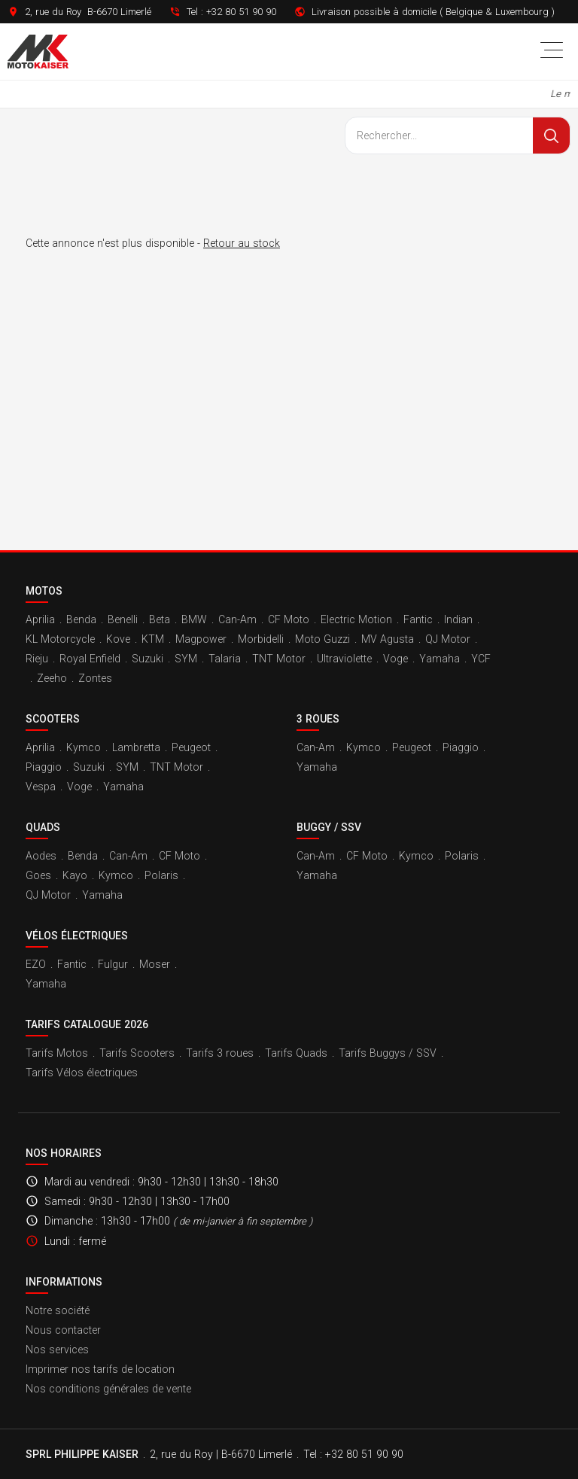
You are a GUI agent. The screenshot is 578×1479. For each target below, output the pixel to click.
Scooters (53, 719)
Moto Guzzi (322, 639)
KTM (152, 639)
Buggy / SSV (329, 827)
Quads (43, 827)
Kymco (83, 747)
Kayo (74, 875)
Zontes (95, 678)
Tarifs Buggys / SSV (388, 1053)
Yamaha (439, 659)
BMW (194, 619)
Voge (395, 659)
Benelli (123, 619)
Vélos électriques (77, 936)
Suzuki (147, 659)
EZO (36, 964)
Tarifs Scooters (137, 1053)
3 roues (318, 719)
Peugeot (191, 747)
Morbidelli (261, 639)
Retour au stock (241, 243)
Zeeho (52, 678)
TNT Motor (279, 659)
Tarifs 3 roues (220, 1053)
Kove (118, 639)
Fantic (418, 619)
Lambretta (136, 747)
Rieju (37, 659)
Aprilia (40, 619)
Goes (38, 875)
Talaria (224, 659)
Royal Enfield (89, 659)
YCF (481, 659)
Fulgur (113, 964)
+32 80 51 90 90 (241, 11)
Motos (44, 591)
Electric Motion (356, 619)
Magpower (201, 639)
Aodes (41, 856)
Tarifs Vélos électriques (82, 1073)
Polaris (161, 875)
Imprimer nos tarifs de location (100, 1369)
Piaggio (44, 767)
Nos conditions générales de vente (108, 1389)
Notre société (58, 1310)
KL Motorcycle (60, 639)
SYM (186, 659)
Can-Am (237, 619)
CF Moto (288, 619)
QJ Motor (447, 639)
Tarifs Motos (57, 1053)
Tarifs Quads (296, 1053)
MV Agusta (387, 639)
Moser (154, 964)
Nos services (57, 1350)
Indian (458, 619)
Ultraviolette (344, 659)
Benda (81, 619)
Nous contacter (63, 1330)
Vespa (41, 787)
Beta (159, 619)
